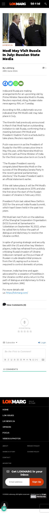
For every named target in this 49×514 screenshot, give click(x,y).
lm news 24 (9, 421)
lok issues (8, 415)
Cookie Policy (33, 452)
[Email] (21, 83)
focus (6, 433)
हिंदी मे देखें (35, 3)
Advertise (7, 463)
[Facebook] (5, 83)
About (5, 446)
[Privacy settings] (4, 505)
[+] (36, 360)
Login (42, 342)
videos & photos (12, 438)
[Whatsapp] (15, 83)
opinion (7, 427)
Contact (6, 457)
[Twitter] (10, 83)
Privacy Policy (33, 446)
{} (33, 360)
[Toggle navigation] (3, 3)
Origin (44, 494)
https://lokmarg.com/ (17, 293)
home (5, 409)
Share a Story (9, 452)
